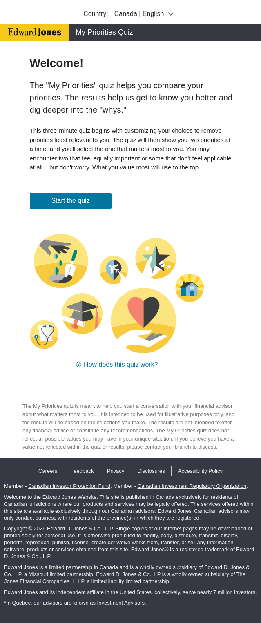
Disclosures (151, 471)
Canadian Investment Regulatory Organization (192, 486)
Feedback (82, 471)
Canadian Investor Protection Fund (69, 486)
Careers (47, 471)
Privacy (116, 471)
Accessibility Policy (200, 471)
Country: (95, 13)
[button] (117, 364)
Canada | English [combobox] (145, 14)
